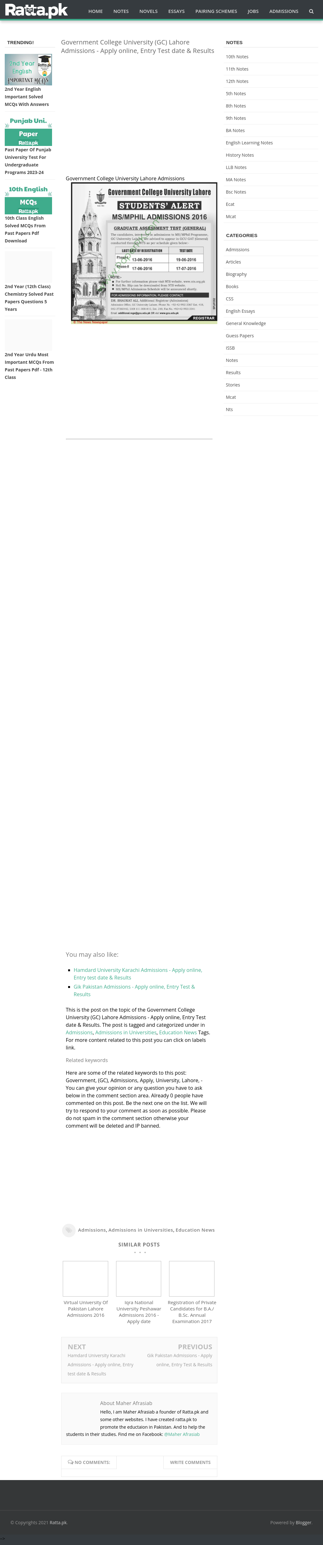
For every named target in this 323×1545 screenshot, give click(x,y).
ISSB (230, 348)
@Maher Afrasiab (182, 1437)
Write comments (190, 1465)
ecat (230, 204)
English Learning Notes (249, 143)
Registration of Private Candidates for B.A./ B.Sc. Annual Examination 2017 (192, 1314)
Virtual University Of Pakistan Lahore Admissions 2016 (86, 1311)
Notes (232, 360)
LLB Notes (236, 167)
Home (95, 11)
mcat (231, 216)
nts (229, 409)
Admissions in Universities (125, 1032)
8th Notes (236, 106)
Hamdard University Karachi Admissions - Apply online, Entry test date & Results (100, 1367)
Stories (233, 385)
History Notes (240, 155)
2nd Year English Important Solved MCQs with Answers (27, 96)
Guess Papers (240, 336)
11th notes (237, 69)
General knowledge (246, 323)
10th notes (237, 57)
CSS (229, 299)
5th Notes (236, 93)
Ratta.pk (58, 1525)
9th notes (236, 118)
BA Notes (235, 130)
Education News (178, 1032)
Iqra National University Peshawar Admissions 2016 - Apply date (138, 1314)
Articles (233, 262)
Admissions (79, 1032)
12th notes (237, 81)
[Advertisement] (139, 104)
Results (233, 372)
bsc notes (236, 192)
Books (232, 286)
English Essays (240, 311)
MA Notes (236, 180)
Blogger (304, 1525)
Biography (236, 274)
